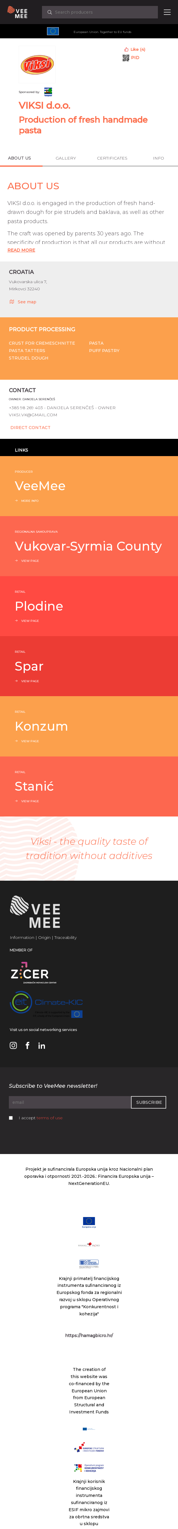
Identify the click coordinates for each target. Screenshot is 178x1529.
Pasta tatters (27, 350)
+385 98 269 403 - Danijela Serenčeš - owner (62, 407)
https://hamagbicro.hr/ (89, 1335)
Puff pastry (104, 350)
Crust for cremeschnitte (42, 343)
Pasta (96, 343)
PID (135, 57)
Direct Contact (30, 427)
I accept (41, 1117)
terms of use (50, 1117)
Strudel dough (28, 358)
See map (22, 302)
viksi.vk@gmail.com (33, 414)
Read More (21, 250)
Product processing (42, 329)
